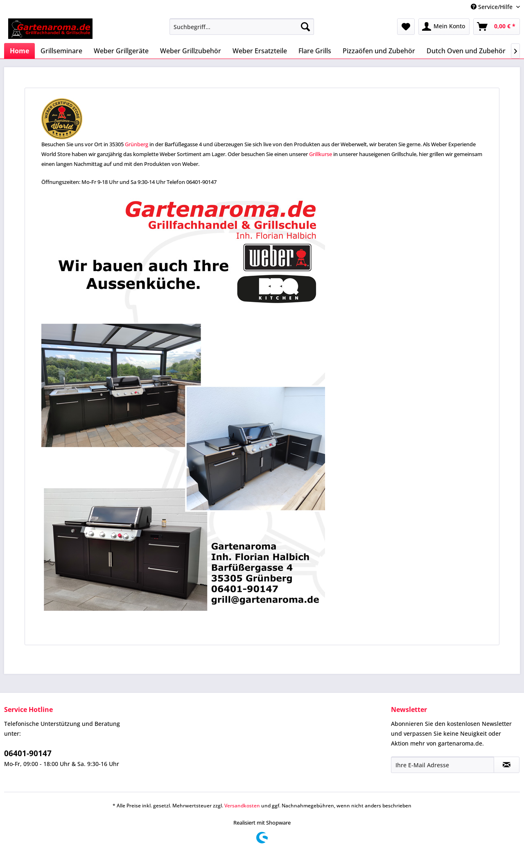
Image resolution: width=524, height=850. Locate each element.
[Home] (19, 51)
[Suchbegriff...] (241, 26)
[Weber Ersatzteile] (260, 51)
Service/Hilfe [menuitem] (492, 7)
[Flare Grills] (315, 51)
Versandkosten (242, 805)
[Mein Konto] (444, 26)
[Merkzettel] (406, 26)
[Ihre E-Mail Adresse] (442, 765)
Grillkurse (320, 154)
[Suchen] (305, 26)
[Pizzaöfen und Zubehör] (379, 51)
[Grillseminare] (61, 51)
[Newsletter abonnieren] (506, 765)
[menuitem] (241, 26)
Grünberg (136, 144)
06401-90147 (28, 753)
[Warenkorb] (496, 26)
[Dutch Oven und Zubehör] (466, 51)
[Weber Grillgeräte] (121, 51)
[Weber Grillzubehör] (190, 51)
